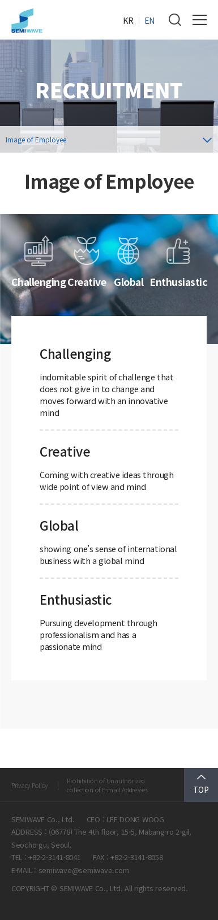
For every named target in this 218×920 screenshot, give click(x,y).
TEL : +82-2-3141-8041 (46, 857)
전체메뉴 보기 (200, 20)
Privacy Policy (29, 784)
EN (149, 20)
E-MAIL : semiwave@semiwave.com (70, 870)
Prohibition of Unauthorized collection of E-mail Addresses (107, 785)
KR (128, 20)
